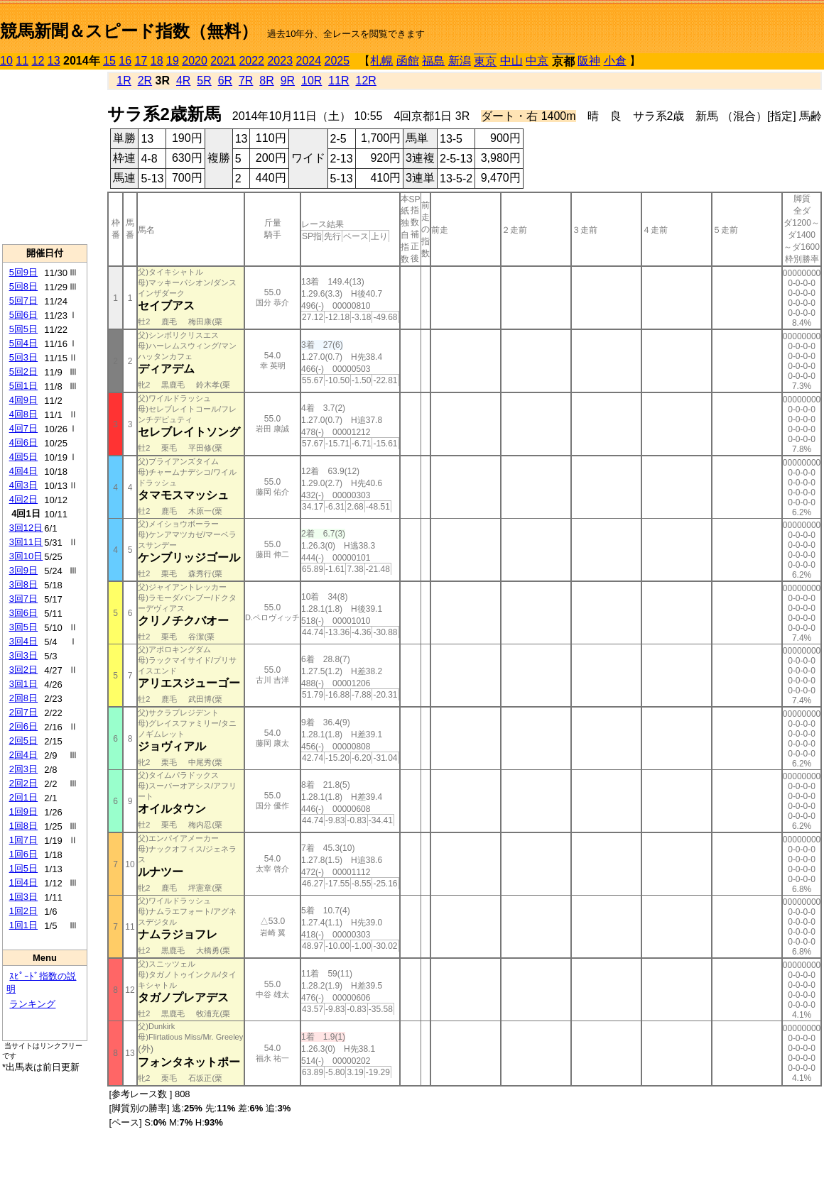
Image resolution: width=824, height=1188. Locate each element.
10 (6, 61)
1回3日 (23, 896)
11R (338, 81)
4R (183, 81)
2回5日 (23, 740)
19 (172, 61)
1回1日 (23, 925)
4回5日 (23, 456)
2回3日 (23, 769)
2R (145, 81)
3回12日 (26, 527)
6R (225, 81)
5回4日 (23, 343)
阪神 (589, 61)
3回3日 (23, 655)
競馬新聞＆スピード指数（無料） (129, 30)
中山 (511, 61)
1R (123, 81)
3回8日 (23, 584)
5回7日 (23, 300)
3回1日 (23, 683)
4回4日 (23, 471)
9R (288, 81)
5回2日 (23, 371)
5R (204, 81)
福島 (433, 61)
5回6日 (23, 314)
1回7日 (23, 840)
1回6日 (23, 854)
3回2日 (23, 669)
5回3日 (23, 357)
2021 (223, 61)
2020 (194, 61)
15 (109, 61)
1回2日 (23, 911)
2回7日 (23, 712)
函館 (407, 61)
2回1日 (23, 797)
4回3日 (23, 485)
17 (141, 61)
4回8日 (23, 414)
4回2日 (23, 499)
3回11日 (26, 542)
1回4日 (23, 882)
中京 (537, 61)
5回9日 (23, 272)
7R (246, 81)
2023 (280, 61)
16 (125, 61)
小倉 (615, 61)
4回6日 (23, 442)
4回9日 (23, 400)
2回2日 (23, 783)
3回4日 (23, 641)
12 (38, 61)
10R (311, 81)
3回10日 (26, 556)
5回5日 (23, 329)
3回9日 (23, 570)
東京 (485, 61)
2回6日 (23, 726)
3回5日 (23, 627)
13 (54, 61)
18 (157, 61)
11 (22, 61)
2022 (251, 61)
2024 (308, 61)
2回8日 (23, 698)
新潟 (459, 61)
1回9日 (23, 811)
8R (266, 81)
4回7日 (23, 428)
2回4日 (23, 754)
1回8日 (23, 825)
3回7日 (23, 598)
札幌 (381, 61)
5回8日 (23, 286)
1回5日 (23, 868)
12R (366, 81)
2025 (337, 61)
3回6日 (23, 612)
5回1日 (23, 385)
